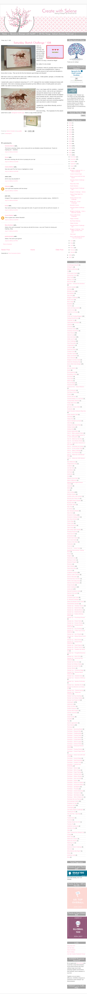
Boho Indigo (70, 301)
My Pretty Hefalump (75, 221)
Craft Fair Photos (71, 349)
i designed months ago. (18, 112)
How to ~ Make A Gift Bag (73, 450)
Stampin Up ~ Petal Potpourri (74, 645)
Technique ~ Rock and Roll (74, 778)
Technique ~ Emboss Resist (74, 743)
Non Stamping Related (73, 510)
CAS (68, 314)
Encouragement (71, 372)
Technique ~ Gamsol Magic (74, 758)
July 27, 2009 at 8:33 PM (11, 231)
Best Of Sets (70, 281)
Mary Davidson (9, 225)
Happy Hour (70, 418)
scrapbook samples (72, 572)
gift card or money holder (73, 407)
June (71, 240)
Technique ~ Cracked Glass (74, 735)
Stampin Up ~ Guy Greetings (74, 628)
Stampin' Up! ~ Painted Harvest (75, 690)
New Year (69, 506)
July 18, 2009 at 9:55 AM (11, 152)
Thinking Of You (71, 811)
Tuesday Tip (70, 824)
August (72, 166)
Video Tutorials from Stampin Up (75, 832)
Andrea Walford (9, 167)
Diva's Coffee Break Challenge (75, 215)
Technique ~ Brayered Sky (74, 731)
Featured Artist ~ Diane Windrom (75, 386)
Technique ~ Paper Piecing (74, 772)
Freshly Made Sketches (73, 400)
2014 (70, 143)
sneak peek (70, 589)
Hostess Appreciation (72, 431)
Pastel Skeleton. (74, 186)
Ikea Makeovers (71, 461)
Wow (68, 857)
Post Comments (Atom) (14, 253)
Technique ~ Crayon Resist (74, 737)
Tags (68, 720)
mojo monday (70, 492)
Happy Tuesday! (74, 218)
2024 (70, 123)
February (72, 250)
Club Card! (73, 234)
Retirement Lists (71, 558)
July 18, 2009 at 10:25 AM (11, 171)
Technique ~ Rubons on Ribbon (75, 782)
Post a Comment (7, 244)
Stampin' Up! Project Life (73, 700)
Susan (6, 157)
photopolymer (70, 535)
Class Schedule (71, 949)
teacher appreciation (72, 723)
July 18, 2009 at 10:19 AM (11, 161)
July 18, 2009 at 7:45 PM (11, 190)
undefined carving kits (72, 826)
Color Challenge (71, 341)
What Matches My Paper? (74, 851)
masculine (69, 486)
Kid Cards (69, 472)
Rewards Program (72, 562)
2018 (70, 134)
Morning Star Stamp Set (73, 498)
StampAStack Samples (73, 603)
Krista (6, 205)
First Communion (71, 390)
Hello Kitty (69, 422)
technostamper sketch (73, 801)
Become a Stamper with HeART (23, 34)
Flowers (69, 394)
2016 (70, 139)
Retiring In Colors (71, 560)
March (72, 247)
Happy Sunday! (74, 223)
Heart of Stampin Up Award (74, 420)
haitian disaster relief (72, 414)
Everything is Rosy (72, 374)
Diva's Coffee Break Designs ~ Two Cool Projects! (77, 237)
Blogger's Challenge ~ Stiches (78, 192)
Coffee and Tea (71, 339)
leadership (70, 474)
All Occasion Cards (72, 273)
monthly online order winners (74, 496)
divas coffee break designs (74, 364)
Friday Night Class (72, 402)
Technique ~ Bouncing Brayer (74, 729)
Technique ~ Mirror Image (73, 770)
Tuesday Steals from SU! (73, 822)
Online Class (70, 523)
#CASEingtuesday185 (73, 265)
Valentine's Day (71, 828)
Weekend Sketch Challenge (74, 847)
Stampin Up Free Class (73, 662)
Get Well (69, 404)
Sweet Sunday (71, 716)
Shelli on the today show (73, 580)
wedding (69, 844)
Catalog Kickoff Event (72, 318)
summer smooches (72, 712)
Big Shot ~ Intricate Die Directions (76, 283)
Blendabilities (70, 293)
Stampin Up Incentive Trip (74, 666)
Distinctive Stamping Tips (73, 362)
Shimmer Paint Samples (73, 582)
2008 (70, 255)
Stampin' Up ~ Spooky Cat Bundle (76, 681)
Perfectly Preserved (72, 531)
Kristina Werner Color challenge (75, 198)
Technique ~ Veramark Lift (74, 793)
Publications (70, 544)
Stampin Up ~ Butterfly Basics (75, 611)
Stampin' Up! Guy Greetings (74, 696)
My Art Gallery (71, 952)
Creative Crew (71, 351)
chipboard (69, 324)
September (73, 163)
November (73, 159)
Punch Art (69, 546)
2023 (70, 125)
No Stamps (70, 508)
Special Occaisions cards (73, 591)
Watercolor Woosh (72, 840)
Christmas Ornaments (72, 330)
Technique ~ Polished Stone (74, 774)
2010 (70, 152)
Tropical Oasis (71, 817)
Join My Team (70, 468)
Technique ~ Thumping (73, 788)
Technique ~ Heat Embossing (74, 760)
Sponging (69, 595)
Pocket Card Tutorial (72, 537)
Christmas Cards (71, 328)
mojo (68, 490)
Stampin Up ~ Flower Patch (74, 621)
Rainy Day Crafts (74, 183)
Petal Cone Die (71, 533)
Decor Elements (71, 357)
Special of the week (72, 593)
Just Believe (70, 470)
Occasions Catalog (72, 515)
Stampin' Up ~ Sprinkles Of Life (75, 684)
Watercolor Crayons (72, 838)
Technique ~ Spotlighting (73, 786)
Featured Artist (71, 384)
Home (4, 34)
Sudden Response (72, 708)
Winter (69, 853)
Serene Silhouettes (72, 576)
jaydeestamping (9, 236)
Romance (69, 564)
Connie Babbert (9, 215)
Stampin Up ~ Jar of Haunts (74, 634)
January (72, 252)
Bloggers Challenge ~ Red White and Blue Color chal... (77, 230)
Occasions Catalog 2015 (73, 517)
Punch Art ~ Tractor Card (73, 548)
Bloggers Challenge (72, 297)
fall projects (70, 376)
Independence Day (72, 463)
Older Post (59, 250)
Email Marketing (75, 82)
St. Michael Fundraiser (73, 599)
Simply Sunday (71, 585)
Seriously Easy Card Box (73, 578)
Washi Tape (70, 836)
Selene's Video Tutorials (73, 574)
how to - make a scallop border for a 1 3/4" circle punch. (76, 436)
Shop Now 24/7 (71, 945)
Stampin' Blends (71, 668)
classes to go (70, 335)
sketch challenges (71, 587)
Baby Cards (70, 277)
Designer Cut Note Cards (73, 359)
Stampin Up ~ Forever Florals (74, 623)
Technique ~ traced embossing (75, 790)
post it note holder (71, 540)
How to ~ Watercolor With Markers (76, 458)
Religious (69, 555)
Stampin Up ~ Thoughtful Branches (76, 653)
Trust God (69, 820)
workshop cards (71, 855)
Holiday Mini (70, 429)
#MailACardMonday (72, 269)
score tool (69, 570)
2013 (70, 145)
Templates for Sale (72, 803)
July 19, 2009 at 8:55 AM (11, 200)
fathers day (70, 380)
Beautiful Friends (74, 205)
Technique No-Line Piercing (74, 799)
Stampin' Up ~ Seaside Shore (74, 675)
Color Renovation (71, 343)
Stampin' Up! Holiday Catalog (74, 698)
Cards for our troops (72, 312)
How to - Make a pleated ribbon (75, 433)
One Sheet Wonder (72, 519)
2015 (70, 141)
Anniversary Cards (72, 275)
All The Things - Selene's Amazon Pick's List (56, 34)
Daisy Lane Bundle (72, 355)
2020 (70, 129)
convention (70, 347)
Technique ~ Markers (72, 768)
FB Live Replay (71, 382)
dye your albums (71, 368)
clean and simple (71, 337)
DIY (68, 366)
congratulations (71, 345)
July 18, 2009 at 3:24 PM (11, 181)
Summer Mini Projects (73, 710)
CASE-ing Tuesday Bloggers (74, 316)
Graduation (70, 409)
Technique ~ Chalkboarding (74, 733)
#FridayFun (70, 267)
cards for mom (71, 310)
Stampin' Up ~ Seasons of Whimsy (76, 678)
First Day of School (72, 392)
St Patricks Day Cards (73, 597)
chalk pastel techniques (73, 322)
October (72, 161)
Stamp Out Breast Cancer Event (75, 601)
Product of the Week (72, 542)
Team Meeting (71, 725)
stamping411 (8, 133)
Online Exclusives (71, 525)
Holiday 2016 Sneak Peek (74, 425)
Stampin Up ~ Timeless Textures (75, 605)
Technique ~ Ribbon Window (74, 776)
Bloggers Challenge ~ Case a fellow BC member (77, 212)
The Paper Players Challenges (75, 809)
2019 (70, 132)
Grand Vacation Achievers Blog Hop (76, 411)
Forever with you (71, 396)
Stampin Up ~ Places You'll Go (75, 647)
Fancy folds (70, 378)
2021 (70, 127)
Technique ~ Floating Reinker (74, 749)
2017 (70, 136)
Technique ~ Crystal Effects (74, 739)
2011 (70, 150)
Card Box (69, 305)
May (71, 243)
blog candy (70, 295)
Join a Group (79, 963)
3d (67, 271)
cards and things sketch (73, 308)
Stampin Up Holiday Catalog (74, 664)
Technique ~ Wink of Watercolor (75, 797)
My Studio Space (71, 504)
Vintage (69, 834)
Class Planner (70, 332)
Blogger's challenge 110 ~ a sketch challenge (77, 171)
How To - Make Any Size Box (74, 438)
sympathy (69, 718)
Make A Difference (72, 480)
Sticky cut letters (71, 706)
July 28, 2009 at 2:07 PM (11, 240)
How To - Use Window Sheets (75, 440)
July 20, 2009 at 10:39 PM (11, 219)
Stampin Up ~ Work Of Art (74, 656)
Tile (68, 815)
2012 (70, 148)
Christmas (69, 326)
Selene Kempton (11, 131)
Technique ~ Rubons (72, 780)
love (68, 476)
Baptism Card (70, 279)
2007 (70, 257)
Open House (70, 527)
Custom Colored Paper (76, 174)
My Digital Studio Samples (74, 500)
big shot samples (71, 287)
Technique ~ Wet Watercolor (74, 795)
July (71, 168)
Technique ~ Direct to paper (74, 741)
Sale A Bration (71, 566)
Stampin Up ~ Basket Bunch (74, 607)
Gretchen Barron (9, 146)
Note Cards (70, 513)
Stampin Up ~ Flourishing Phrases (76, 617)
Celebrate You (71, 320)
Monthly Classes (71, 494)
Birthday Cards (71, 291)
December (73, 157)
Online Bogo (70, 521)
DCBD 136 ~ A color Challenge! (75, 202)
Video (68, 830)
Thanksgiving (70, 807)
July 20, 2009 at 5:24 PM (11, 210)
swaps (68, 714)
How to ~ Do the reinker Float (74, 448)
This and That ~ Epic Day (73, 813)
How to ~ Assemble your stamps (75, 446)
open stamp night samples (74, 529)
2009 (70, 155)
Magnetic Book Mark (72, 478)
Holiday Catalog (71, 427)
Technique (70, 727)
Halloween (70, 416)
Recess (69, 553)
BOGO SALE (70, 299)
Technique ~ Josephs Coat (74, 762)
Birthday (69, 289)
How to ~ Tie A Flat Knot (73, 452)
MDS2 (68, 488)
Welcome (69, 849)
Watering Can (70, 842)
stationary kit (70, 704)
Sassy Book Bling (71, 568)
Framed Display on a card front (75, 398)
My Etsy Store (70, 502)
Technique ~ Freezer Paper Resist (76, 751)
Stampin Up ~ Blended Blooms (75, 610)
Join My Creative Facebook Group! (76, 954)
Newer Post (5, 250)
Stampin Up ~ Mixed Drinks (74, 639)
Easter (69, 370)
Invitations (69, 465)
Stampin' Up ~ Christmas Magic (75, 670)
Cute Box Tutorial (71, 353)
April (71, 245)
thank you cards (71, 805)
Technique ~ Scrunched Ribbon (75, 784)
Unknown (7, 186)
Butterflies (69, 303)
